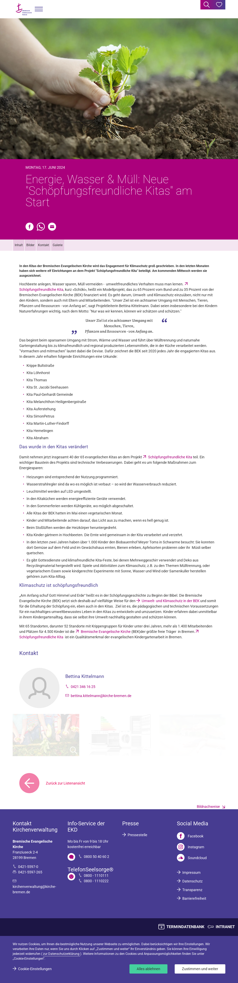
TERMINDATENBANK (185, 926)
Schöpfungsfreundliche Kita (170, 457)
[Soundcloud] (192, 858)
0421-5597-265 (30, 872)
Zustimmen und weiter (200, 969)
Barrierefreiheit (194, 898)
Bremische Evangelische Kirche (106, 631)
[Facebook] (190, 836)
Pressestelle (137, 835)
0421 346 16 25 (83, 687)
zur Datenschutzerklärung (61, 954)
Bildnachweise (208, 806)
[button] (39, 9)
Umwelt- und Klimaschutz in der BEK (170, 601)
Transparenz (192, 890)
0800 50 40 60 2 (96, 856)
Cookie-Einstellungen (35, 969)
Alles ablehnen (148, 969)
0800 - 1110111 (96, 875)
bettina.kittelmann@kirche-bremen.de (101, 696)
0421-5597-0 (28, 867)
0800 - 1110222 (96, 881)
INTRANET (225, 926)
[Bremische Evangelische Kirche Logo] (24, 9)
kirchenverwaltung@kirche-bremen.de (34, 889)
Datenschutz (192, 881)
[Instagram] (190, 847)
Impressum (191, 872)
